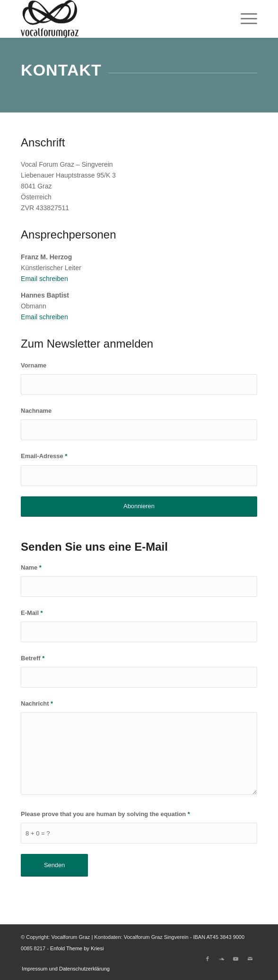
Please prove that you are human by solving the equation (105, 814)
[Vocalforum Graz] (115, 19)
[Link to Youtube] (236, 959)
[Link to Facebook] (207, 959)
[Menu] (244, 19)
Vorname (33, 365)
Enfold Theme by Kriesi (77, 948)
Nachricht (37, 703)
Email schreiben (44, 278)
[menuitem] (244, 19)
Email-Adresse (44, 456)
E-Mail (32, 612)
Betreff (32, 658)
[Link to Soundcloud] (222, 959)
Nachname (36, 410)
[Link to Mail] (250, 959)
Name (31, 567)
